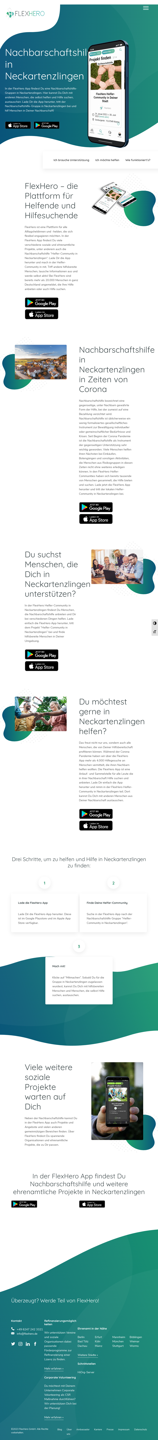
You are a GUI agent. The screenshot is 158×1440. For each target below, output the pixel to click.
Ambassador (82, 1429)
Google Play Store (46, 125)
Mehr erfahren (53, 1368)
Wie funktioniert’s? (137, 160)
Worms (134, 1346)
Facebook (35, 1344)
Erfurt (98, 1337)
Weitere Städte (87, 1355)
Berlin (81, 1337)
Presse (110, 1429)
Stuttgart (118, 1346)
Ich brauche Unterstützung (71, 160)
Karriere (98, 1429)
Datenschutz (140, 1429)
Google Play (42, 302)
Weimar (134, 1341)
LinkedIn (28, 1344)
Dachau (82, 1346)
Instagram (21, 1344)
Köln (97, 1341)
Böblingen (136, 1337)
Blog (59, 1429)
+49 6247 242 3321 (30, 1329)
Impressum (124, 1429)
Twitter (13, 1344)
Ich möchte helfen (107, 160)
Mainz (98, 1346)
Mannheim (118, 1337)
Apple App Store (18, 125)
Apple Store (42, 314)
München (118, 1341)
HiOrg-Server (86, 1372)
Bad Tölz (83, 1341)
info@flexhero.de (27, 1333)
